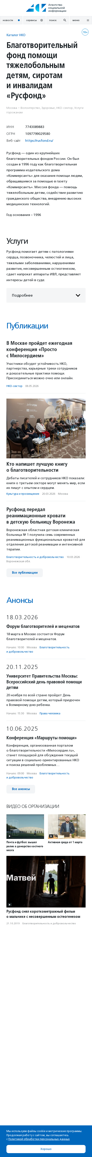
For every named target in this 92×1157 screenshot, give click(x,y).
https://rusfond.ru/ (39, 141)
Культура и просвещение (22, 493)
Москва (63, 493)
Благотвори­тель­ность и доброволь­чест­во (35, 557)
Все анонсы (21, 789)
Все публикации (24, 573)
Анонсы (19, 600)
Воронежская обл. (18, 561)
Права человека (50, 713)
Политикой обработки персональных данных (39, 1139)
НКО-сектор (14, 386)
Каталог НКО (15, 35)
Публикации (27, 325)
